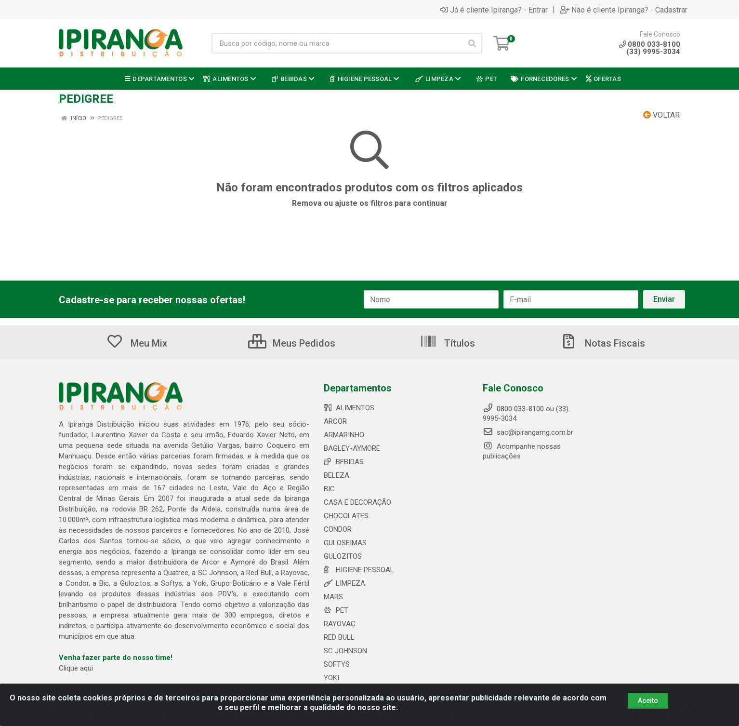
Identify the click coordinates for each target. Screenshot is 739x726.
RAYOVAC (340, 623)
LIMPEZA (344, 583)
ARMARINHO (344, 434)
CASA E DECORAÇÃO (357, 502)
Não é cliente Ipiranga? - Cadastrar (623, 9)
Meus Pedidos (291, 343)
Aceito (648, 700)
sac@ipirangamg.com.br (528, 432)
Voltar (661, 115)
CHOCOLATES (346, 515)
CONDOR (338, 529)
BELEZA (336, 475)
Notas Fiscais (602, 343)
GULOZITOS (343, 556)
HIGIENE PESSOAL (359, 569)
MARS (333, 596)
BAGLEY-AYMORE (352, 448)
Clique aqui (76, 668)
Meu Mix (136, 343)
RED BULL (339, 637)
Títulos (447, 343)
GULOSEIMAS (345, 542)
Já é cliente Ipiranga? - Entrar (494, 9)
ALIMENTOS (349, 407)
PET (336, 610)
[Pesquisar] (472, 43)
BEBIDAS (344, 461)
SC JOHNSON (345, 650)
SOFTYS (337, 664)
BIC (329, 488)
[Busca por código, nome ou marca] (336, 43)
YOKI (331, 677)
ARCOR (335, 421)
